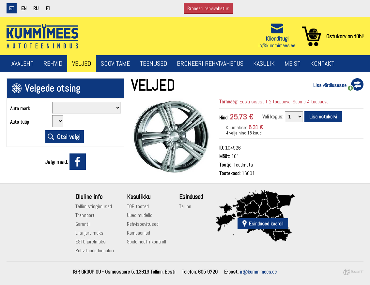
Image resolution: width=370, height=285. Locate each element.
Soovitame (115, 63)
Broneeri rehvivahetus (208, 8)
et (11, 8)
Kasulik (264, 63)
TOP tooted (138, 206)
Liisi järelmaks (89, 232)
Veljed (81, 63)
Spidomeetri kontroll (146, 241)
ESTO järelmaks (90, 241)
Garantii (82, 224)
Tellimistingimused (93, 206)
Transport (85, 215)
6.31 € (255, 127)
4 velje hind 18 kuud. (244, 133)
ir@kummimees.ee (276, 45)
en (23, 8)
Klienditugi (277, 38)
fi (48, 8)
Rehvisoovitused (143, 224)
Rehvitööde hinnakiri (94, 250)
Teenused (153, 63)
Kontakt (322, 63)
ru (36, 8)
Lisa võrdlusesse (330, 85)
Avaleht (22, 63)
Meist (293, 63)
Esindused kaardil (266, 223)
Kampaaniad (138, 232)
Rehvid (52, 63)
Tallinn (185, 206)
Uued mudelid (139, 215)
